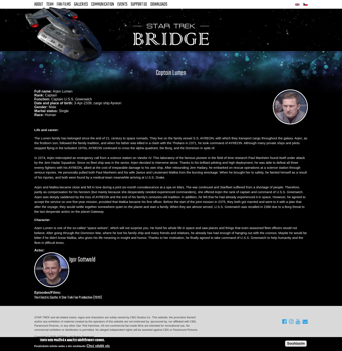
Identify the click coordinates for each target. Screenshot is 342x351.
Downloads (158, 4)
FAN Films (64, 4)
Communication (102, 4)
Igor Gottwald (82, 260)
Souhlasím (296, 344)
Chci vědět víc (98, 346)
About (38, 4)
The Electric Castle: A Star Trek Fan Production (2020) (68, 297)
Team (49, 4)
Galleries (81, 4)
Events (122, 4)
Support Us (139, 4)
